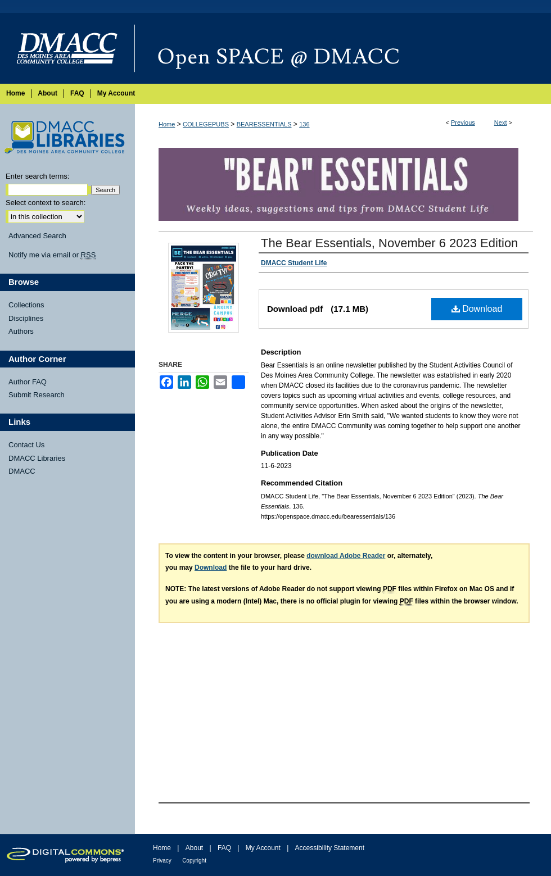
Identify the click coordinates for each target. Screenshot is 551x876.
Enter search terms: (37, 176)
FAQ (224, 848)
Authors (21, 331)
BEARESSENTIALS (264, 124)
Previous (463, 122)
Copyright (194, 860)
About (194, 848)
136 (304, 124)
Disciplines (25, 318)
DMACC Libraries (36, 458)
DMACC (21, 471)
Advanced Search (37, 236)
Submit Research (36, 395)
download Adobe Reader (345, 556)
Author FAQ (27, 382)
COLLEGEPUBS (206, 124)
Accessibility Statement (329, 848)
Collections (26, 305)
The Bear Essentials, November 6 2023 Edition (389, 243)
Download (477, 309)
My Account (263, 848)
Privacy (162, 860)
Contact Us (26, 445)
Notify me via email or (52, 255)
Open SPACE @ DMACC (343, 48)
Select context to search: (45, 202)
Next (500, 122)
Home (167, 124)
